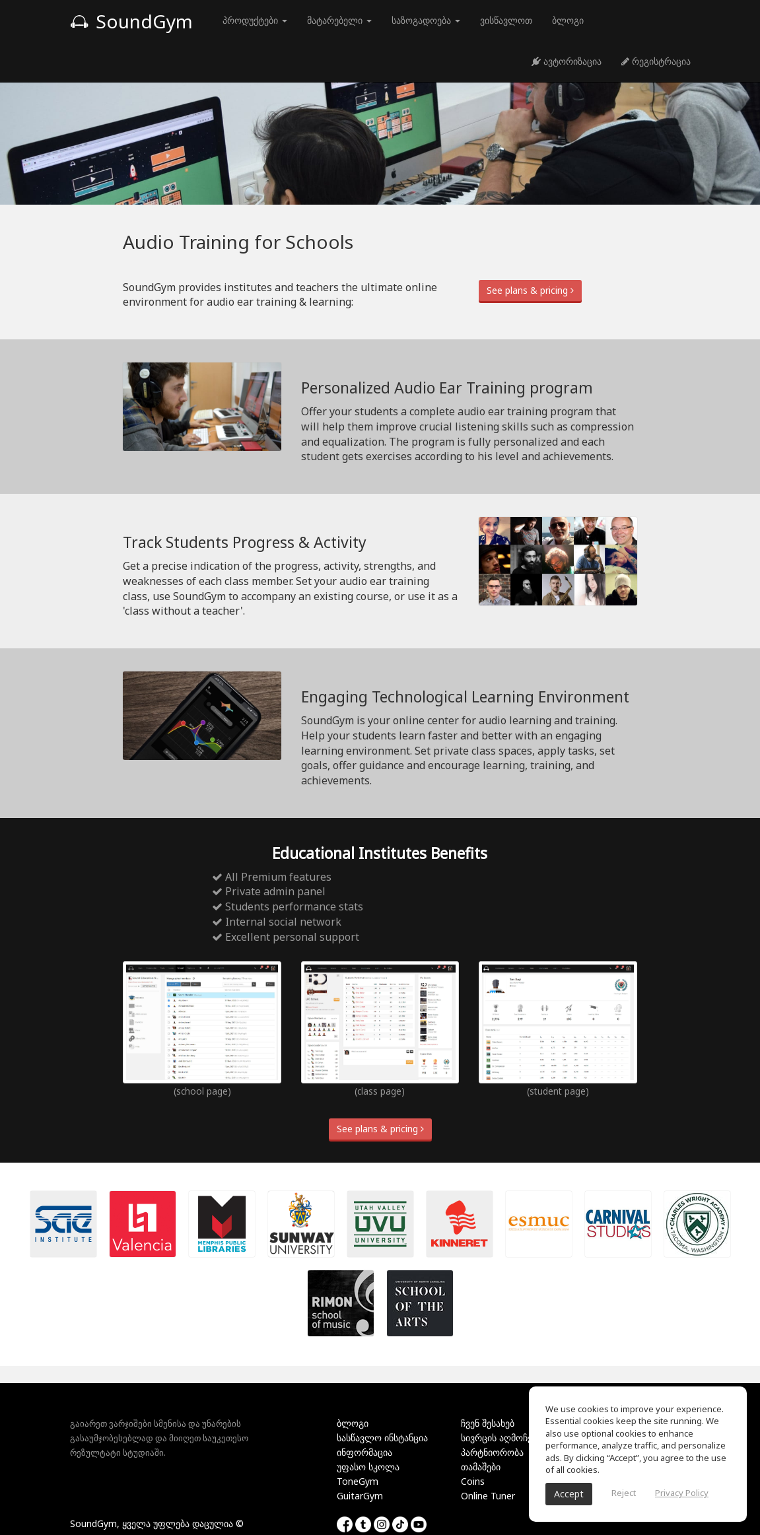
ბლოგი (568, 20)
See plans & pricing (530, 290)
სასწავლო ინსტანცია (382, 1437)
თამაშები (481, 1466)
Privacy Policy (681, 1493)
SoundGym (131, 21)
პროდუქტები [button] (255, 20)
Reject (623, 1493)
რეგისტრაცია (656, 61)
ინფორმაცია (364, 1452)
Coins (473, 1481)
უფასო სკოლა (368, 1466)
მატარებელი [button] (339, 20)
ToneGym (357, 1481)
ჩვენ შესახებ (487, 1423)
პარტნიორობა (492, 1452)
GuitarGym (360, 1495)
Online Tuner (488, 1495)
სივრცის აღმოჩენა (501, 1437)
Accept (569, 1493)
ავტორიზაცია (567, 61)
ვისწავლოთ (506, 20)
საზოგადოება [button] (426, 20)
